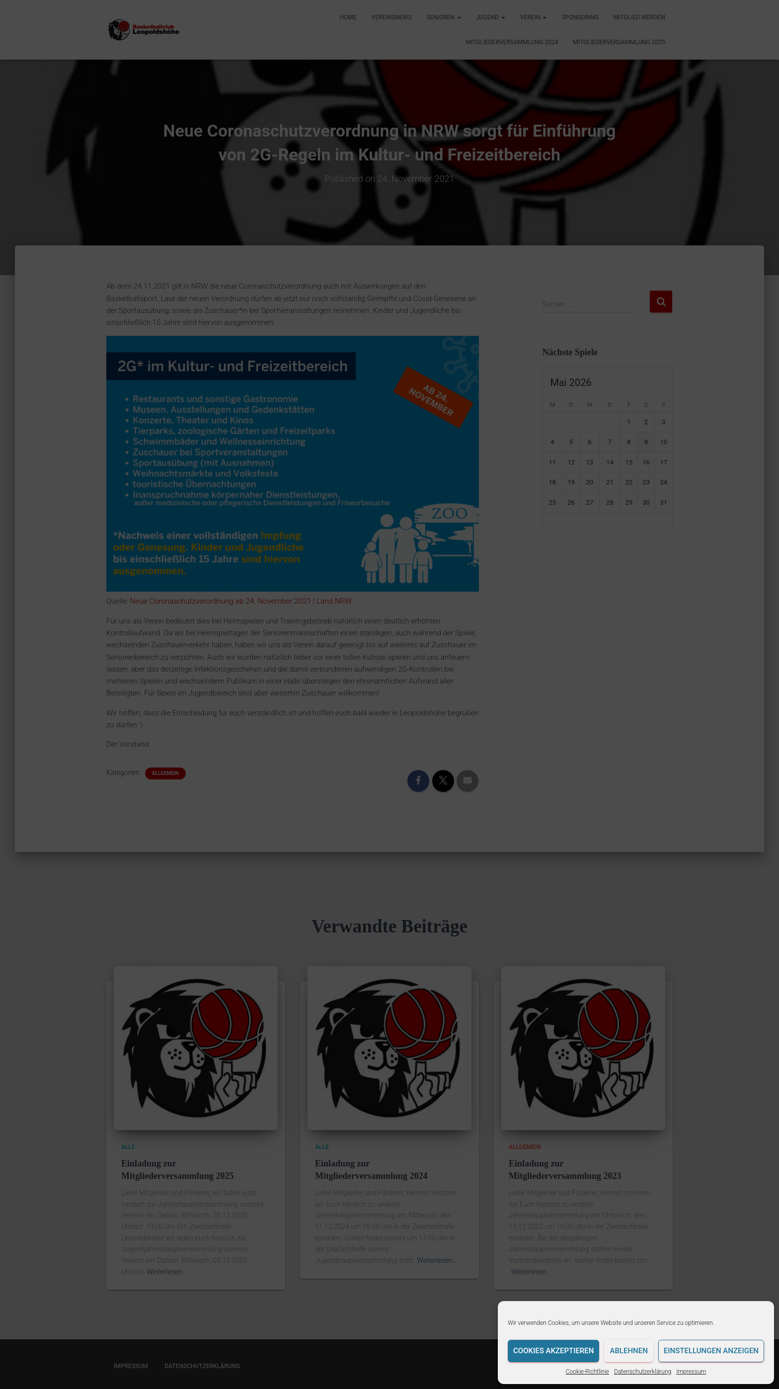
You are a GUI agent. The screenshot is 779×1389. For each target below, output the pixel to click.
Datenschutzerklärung (642, 1371)
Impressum (691, 1371)
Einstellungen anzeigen (711, 1350)
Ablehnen (628, 1350)
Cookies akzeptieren (553, 1350)
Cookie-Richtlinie (587, 1371)
